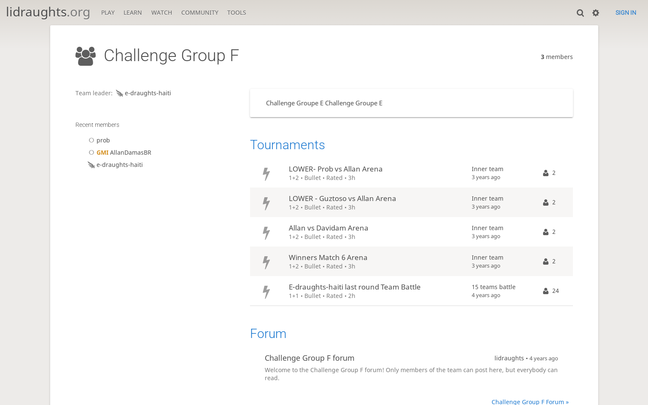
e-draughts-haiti (142, 93)
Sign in (626, 12)
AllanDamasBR (118, 152)
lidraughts (48, 11)
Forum (268, 333)
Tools (236, 12)
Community (199, 12)
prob (98, 140)
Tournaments (287, 144)
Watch (161, 12)
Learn (133, 12)
